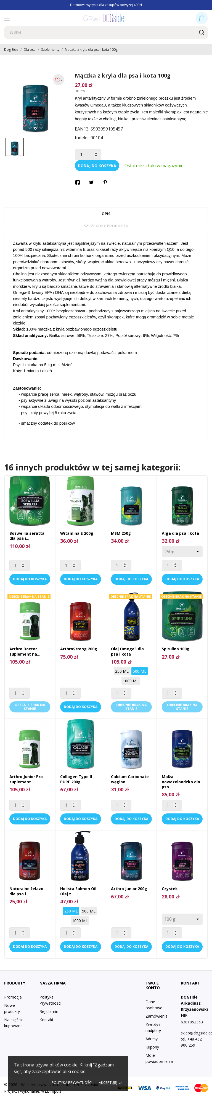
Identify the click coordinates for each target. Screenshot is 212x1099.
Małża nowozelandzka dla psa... (181, 781)
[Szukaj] (106, 32)
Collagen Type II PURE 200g (76, 779)
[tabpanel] (35, 102)
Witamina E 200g (76, 533)
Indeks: (82, 138)
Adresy (151, 1038)
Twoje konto (152, 985)
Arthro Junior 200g (129, 888)
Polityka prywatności (72, 1082)
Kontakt (46, 1019)
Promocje (13, 997)
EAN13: (82, 129)
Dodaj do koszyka (97, 165)
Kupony (152, 1047)
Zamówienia (156, 1016)
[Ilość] (88, 154)
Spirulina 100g (175, 648)
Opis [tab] (106, 213)
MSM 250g (121, 533)
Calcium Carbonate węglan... (130, 779)
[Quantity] (19, 565)
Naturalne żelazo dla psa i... (26, 891)
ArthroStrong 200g (78, 648)
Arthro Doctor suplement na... (24, 651)
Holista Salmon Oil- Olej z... (79, 891)
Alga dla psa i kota (180, 533)
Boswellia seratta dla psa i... (26, 536)
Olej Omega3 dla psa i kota (127, 651)
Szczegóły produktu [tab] (106, 225)
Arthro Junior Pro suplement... (26, 779)
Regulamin (48, 1011)
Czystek (170, 888)
